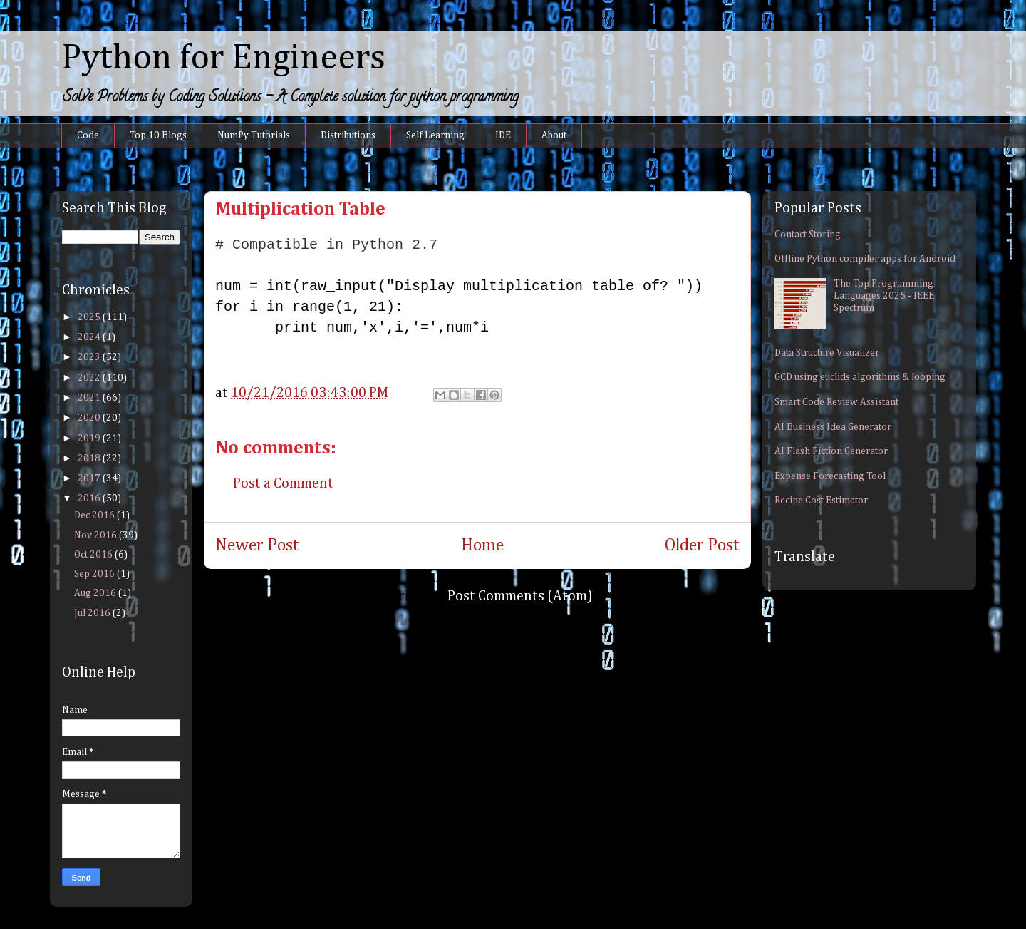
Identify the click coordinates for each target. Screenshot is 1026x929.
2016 (90, 498)
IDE (503, 135)
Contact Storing (807, 235)
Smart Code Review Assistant (836, 402)
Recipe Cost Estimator (821, 500)
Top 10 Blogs (158, 135)
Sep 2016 (95, 574)
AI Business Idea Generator (832, 427)
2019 (90, 438)
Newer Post (257, 545)
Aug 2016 (96, 593)
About (554, 135)
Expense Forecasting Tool (830, 476)
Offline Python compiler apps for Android (864, 259)
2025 (90, 317)
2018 (90, 458)
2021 (90, 398)
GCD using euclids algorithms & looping (859, 377)
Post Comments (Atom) (520, 596)
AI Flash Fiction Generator (831, 451)
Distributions (348, 135)
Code (88, 135)
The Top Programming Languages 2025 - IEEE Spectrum (884, 296)
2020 (90, 418)
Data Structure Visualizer (826, 353)
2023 (90, 357)
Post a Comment (283, 483)
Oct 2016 (94, 555)
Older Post (702, 545)
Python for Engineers (223, 58)
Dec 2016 (95, 515)
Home (482, 545)
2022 (90, 378)
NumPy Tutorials (253, 135)
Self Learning (435, 135)
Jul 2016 (93, 613)
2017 (90, 478)
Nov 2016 (96, 535)
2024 (90, 337)
